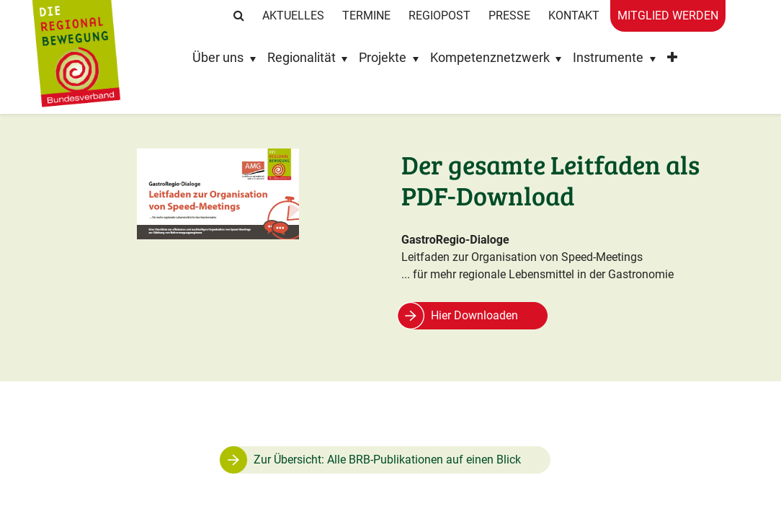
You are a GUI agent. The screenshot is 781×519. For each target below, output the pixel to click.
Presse (509, 15)
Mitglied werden (667, 15)
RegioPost (439, 15)
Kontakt (573, 15)
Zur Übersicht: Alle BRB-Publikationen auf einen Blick (387, 459)
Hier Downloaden (474, 315)
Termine (366, 15)
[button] (672, 61)
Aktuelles (293, 15)
